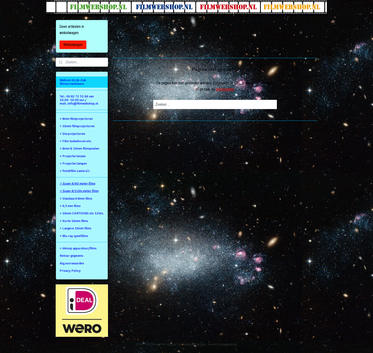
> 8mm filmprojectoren (76, 119)
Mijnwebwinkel (229, 344)
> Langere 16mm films (75, 228)
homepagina (225, 89)
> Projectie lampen (73, 163)
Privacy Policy (70, 271)
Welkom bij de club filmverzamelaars (73, 82)
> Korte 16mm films (74, 221)
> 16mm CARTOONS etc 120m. (82, 213)
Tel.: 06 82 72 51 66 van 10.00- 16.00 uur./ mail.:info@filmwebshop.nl (79, 100)
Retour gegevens (71, 256)
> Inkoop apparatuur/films (78, 248)
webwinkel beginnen (195, 344)
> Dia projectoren (72, 134)
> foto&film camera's (75, 171)
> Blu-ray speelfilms (74, 236)
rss (180, 344)
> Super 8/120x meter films (79, 191)
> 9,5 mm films (70, 206)
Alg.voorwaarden (72, 263)
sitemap (171, 344)
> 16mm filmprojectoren (77, 126)
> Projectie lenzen (73, 156)
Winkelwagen (73, 44)
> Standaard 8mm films (76, 199)
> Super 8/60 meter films (77, 184)
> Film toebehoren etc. (76, 141)
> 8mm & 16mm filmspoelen (79, 148)
